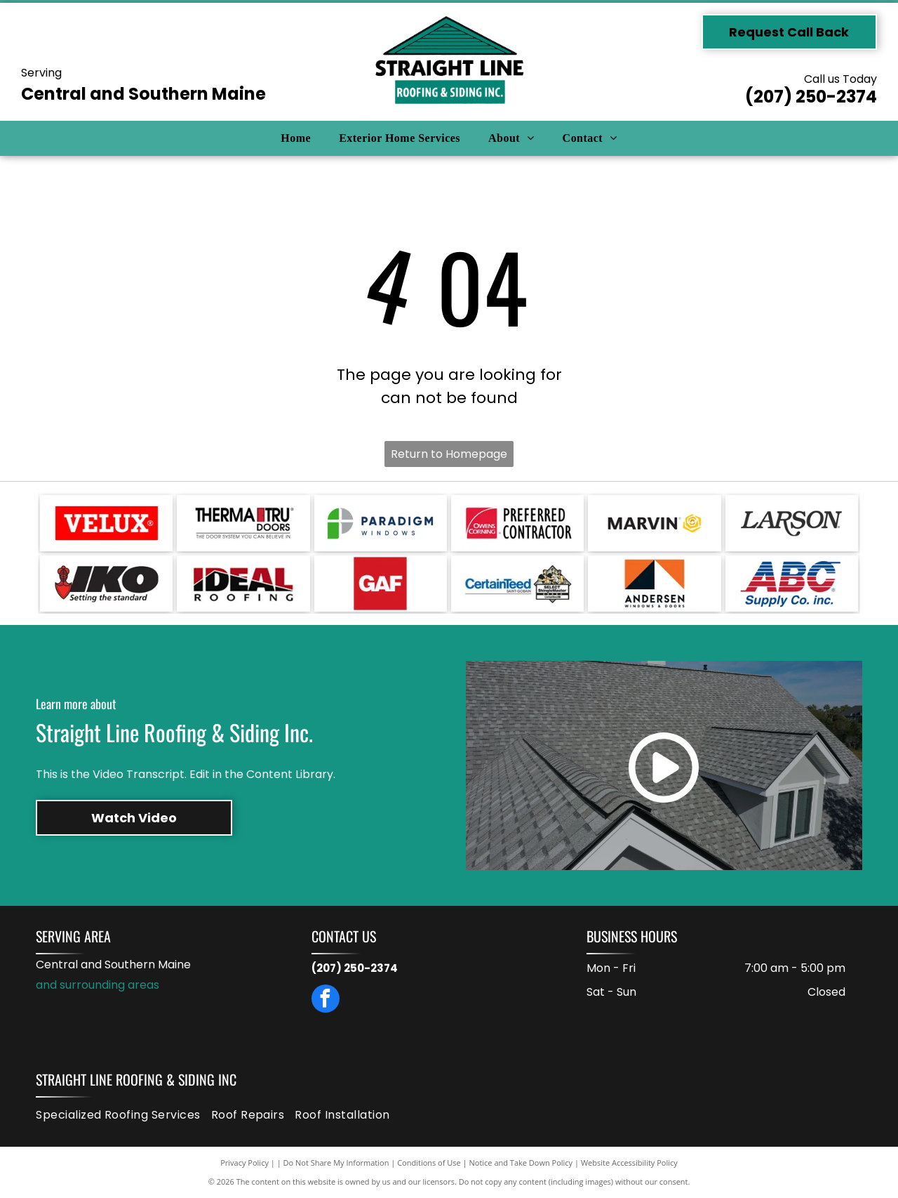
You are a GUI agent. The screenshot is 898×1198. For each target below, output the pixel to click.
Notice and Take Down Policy (521, 1162)
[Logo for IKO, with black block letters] (106, 583)
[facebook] (325, 1000)
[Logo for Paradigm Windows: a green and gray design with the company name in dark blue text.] (380, 523)
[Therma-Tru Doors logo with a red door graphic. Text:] (243, 523)
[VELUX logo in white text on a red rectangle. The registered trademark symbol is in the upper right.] (106, 523)
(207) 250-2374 (811, 96)
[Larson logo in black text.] (791, 523)
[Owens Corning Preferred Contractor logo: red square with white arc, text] (517, 523)
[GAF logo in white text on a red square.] (380, 583)
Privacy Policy (244, 1162)
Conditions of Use (429, 1162)
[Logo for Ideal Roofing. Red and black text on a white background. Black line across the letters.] (243, 583)
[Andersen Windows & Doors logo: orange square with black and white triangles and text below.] (654, 583)
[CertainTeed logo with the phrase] (517, 583)
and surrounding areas (97, 985)
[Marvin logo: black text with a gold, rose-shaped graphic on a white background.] (654, 523)
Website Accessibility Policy (629, 1162)
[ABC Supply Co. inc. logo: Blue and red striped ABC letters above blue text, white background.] (791, 583)
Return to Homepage (449, 454)
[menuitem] (296, 138)
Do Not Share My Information (336, 1162)
